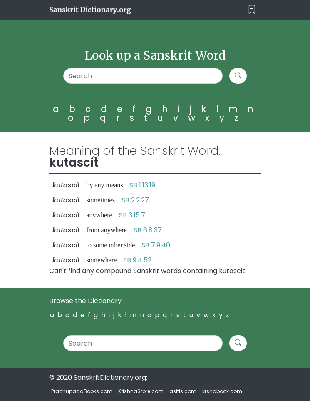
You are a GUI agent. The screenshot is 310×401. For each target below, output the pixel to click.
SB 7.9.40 (155, 245)
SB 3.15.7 (132, 215)
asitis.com (182, 391)
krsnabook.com (222, 391)
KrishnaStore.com (141, 391)
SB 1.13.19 (142, 185)
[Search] (143, 76)
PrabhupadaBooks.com (81, 391)
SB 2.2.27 (135, 200)
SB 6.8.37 (148, 230)
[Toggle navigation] (252, 10)
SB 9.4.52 (137, 260)
